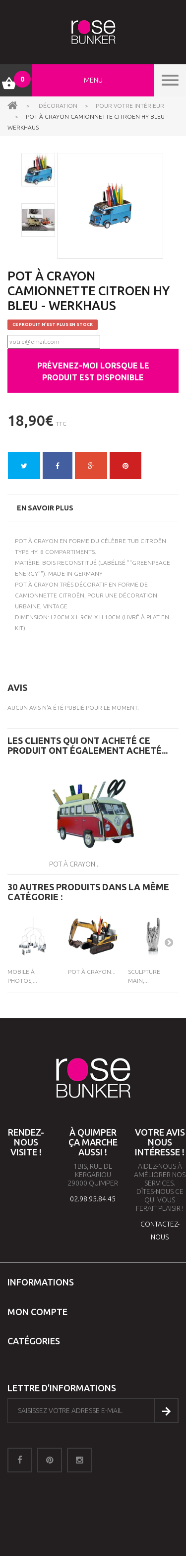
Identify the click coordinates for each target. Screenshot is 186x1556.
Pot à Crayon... (74, 864)
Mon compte (37, 1312)
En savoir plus (45, 508)
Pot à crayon (36, 541)
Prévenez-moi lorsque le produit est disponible (93, 371)
